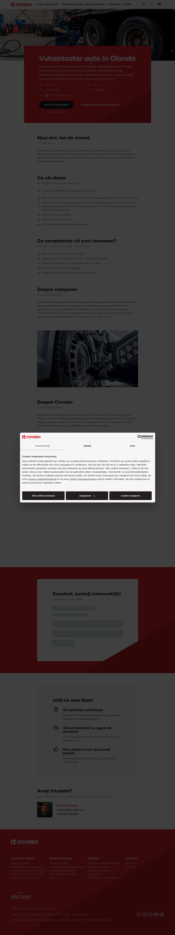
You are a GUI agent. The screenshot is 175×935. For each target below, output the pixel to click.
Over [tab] (132, 445)
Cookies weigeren (130, 495)
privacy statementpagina (42, 479)
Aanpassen (87, 495)
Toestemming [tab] (42, 445)
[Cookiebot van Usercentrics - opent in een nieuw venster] (140, 437)
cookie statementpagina (83, 479)
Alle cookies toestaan (43, 495)
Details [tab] (87, 445)
